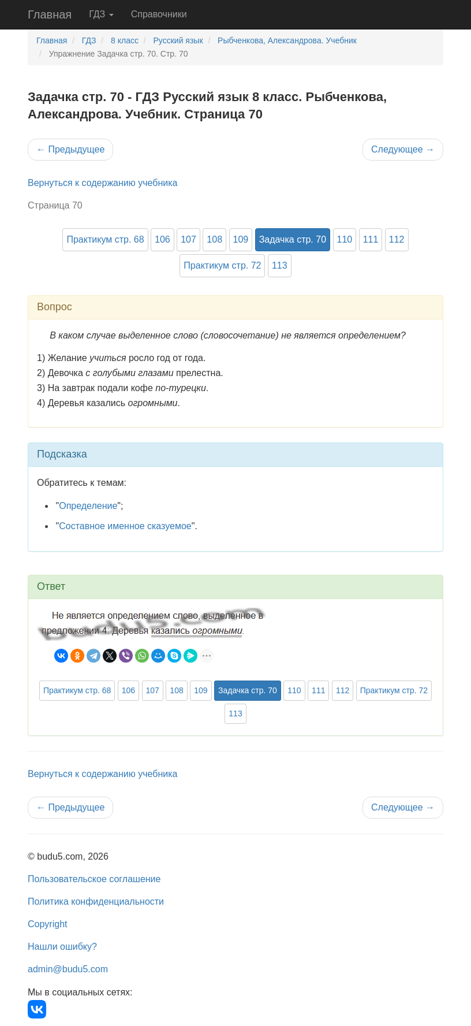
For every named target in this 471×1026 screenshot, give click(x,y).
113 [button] (279, 265)
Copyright (47, 924)
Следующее (403, 149)
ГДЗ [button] (101, 14)
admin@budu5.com (68, 969)
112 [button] (397, 239)
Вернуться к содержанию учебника (102, 183)
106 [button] (162, 239)
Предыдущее (70, 149)
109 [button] (241, 239)
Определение (88, 506)
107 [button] (188, 239)
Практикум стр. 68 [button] (105, 239)
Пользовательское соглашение (94, 879)
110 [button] (345, 239)
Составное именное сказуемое (125, 526)
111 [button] (371, 239)
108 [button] (214, 239)
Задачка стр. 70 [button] (292, 239)
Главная (50, 14)
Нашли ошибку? (62, 946)
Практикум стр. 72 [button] (222, 265)
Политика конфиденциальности (96, 901)
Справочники (159, 14)
